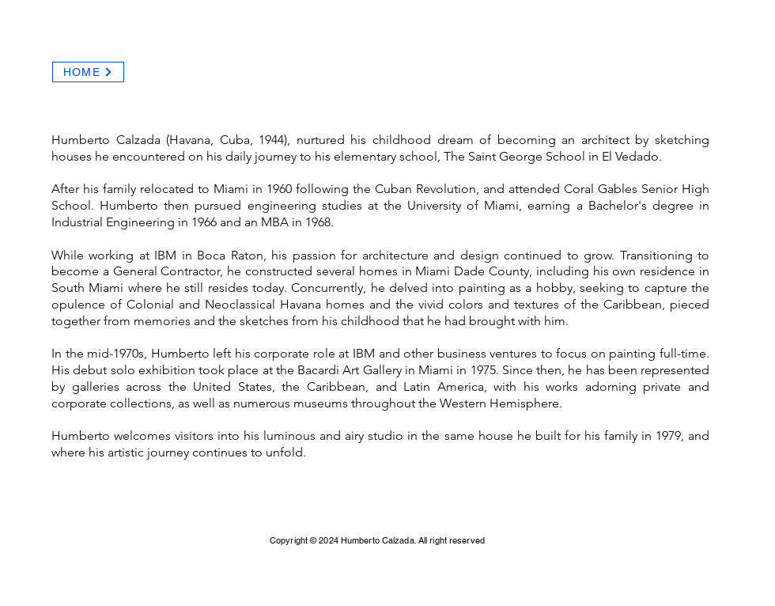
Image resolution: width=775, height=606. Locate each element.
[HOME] (88, 72)
